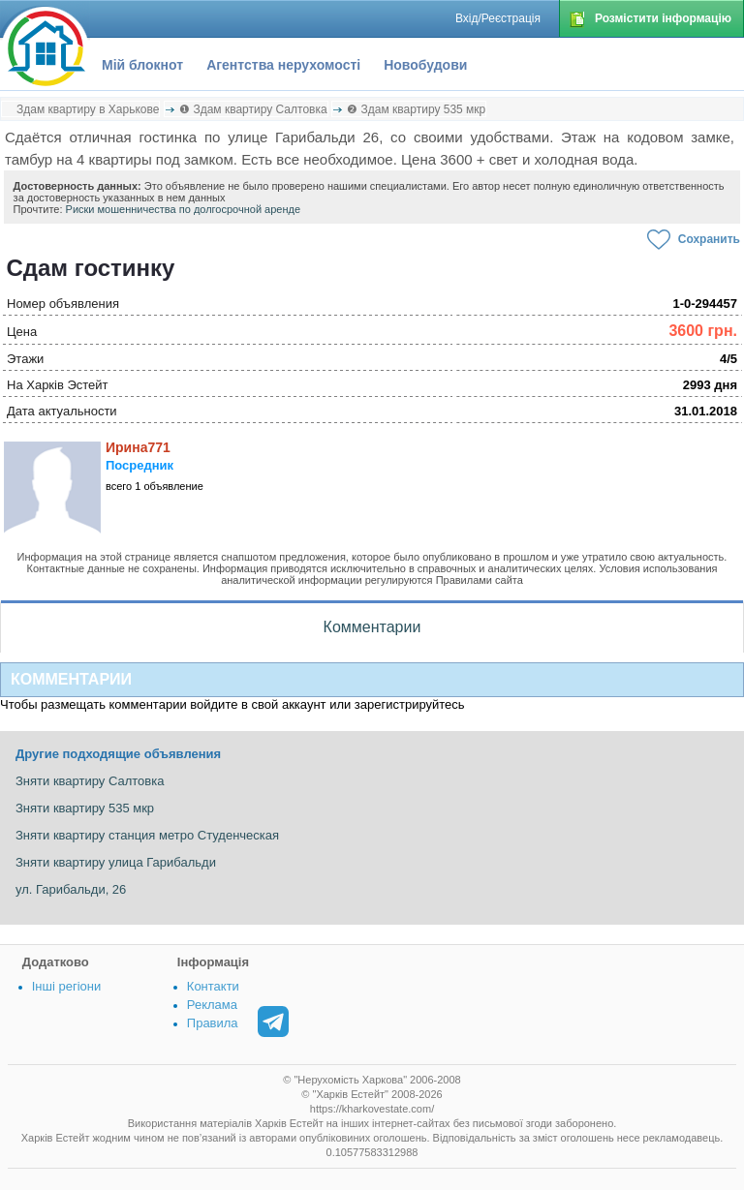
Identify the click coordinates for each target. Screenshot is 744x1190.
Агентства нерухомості (283, 65)
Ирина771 (138, 447)
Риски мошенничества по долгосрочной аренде (183, 209)
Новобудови (425, 65)
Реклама (212, 1004)
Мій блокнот (142, 65)
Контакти (213, 986)
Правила (212, 1023)
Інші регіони (66, 986)
